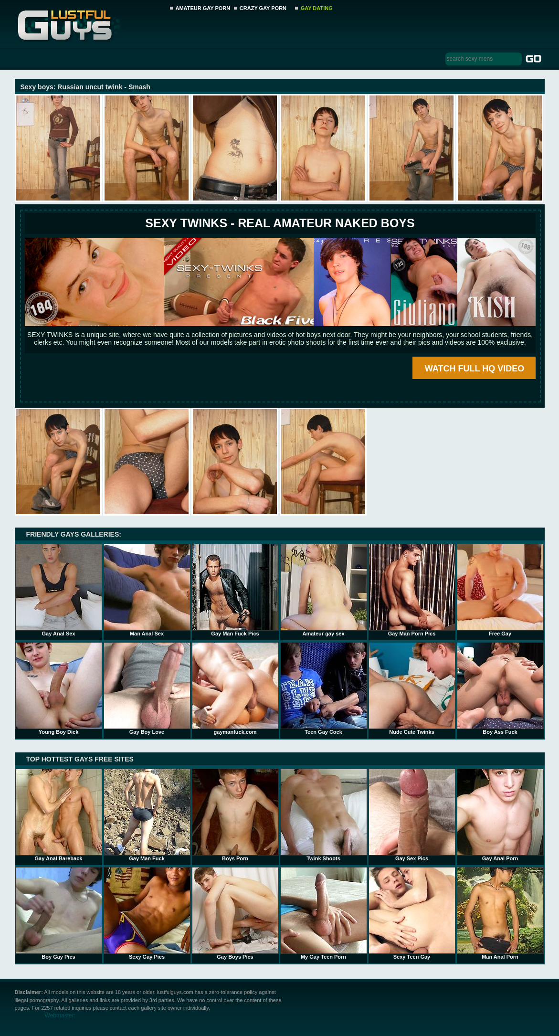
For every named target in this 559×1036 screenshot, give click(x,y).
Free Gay (500, 590)
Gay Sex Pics (412, 815)
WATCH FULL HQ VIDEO (474, 368)
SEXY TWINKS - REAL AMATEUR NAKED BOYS (279, 223)
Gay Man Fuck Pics (235, 590)
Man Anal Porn (500, 913)
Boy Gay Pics (58, 913)
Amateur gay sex (323, 590)
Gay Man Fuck (147, 815)
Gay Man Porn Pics (412, 590)
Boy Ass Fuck (500, 688)
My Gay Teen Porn (323, 913)
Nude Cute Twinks (412, 688)
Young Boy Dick (58, 688)
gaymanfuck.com (235, 688)
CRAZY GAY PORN (263, 8)
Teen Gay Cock (323, 688)
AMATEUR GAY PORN (203, 8)
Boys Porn (235, 815)
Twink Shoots (323, 815)
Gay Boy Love (147, 688)
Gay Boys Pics (235, 913)
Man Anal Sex (147, 590)
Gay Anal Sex (58, 590)
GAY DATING (317, 8)
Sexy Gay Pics (147, 913)
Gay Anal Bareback (58, 815)
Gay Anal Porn (500, 815)
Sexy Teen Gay (412, 913)
